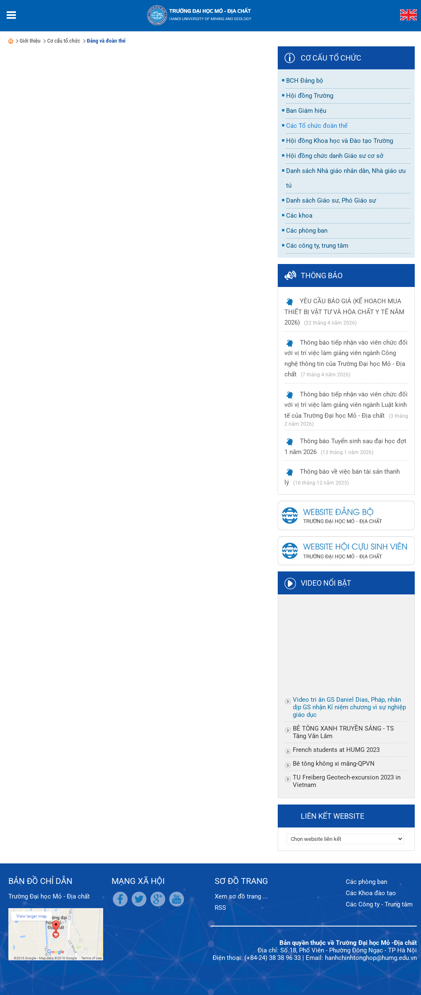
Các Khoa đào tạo (371, 893)
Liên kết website (332, 816)
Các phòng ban (366, 882)
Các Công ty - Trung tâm (379, 904)
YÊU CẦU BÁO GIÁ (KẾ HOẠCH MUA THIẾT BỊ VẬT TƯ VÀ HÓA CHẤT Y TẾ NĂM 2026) (344, 311)
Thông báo (321, 275)
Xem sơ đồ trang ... (241, 896)
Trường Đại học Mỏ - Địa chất (49, 896)
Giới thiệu (30, 41)
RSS (220, 907)
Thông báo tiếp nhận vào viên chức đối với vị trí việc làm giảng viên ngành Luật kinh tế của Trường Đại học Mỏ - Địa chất (346, 405)
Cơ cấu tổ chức (63, 41)
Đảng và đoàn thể (106, 41)
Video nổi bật (326, 583)
